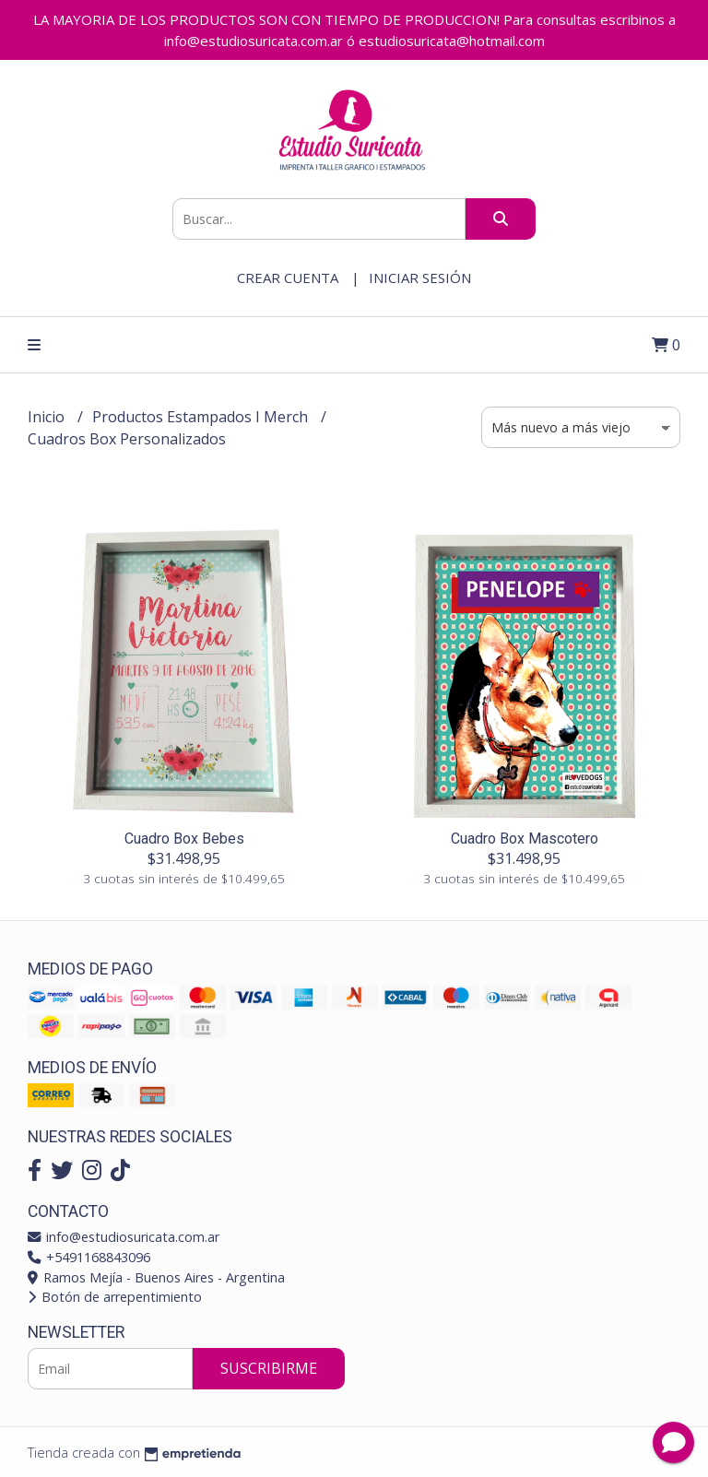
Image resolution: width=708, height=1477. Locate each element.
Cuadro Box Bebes (184, 838)
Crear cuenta (287, 277)
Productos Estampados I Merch (202, 417)
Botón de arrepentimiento (115, 1297)
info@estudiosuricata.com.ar (123, 1237)
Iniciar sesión (420, 277)
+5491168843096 (89, 1257)
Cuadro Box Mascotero (524, 838)
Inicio (48, 417)
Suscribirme (268, 1368)
